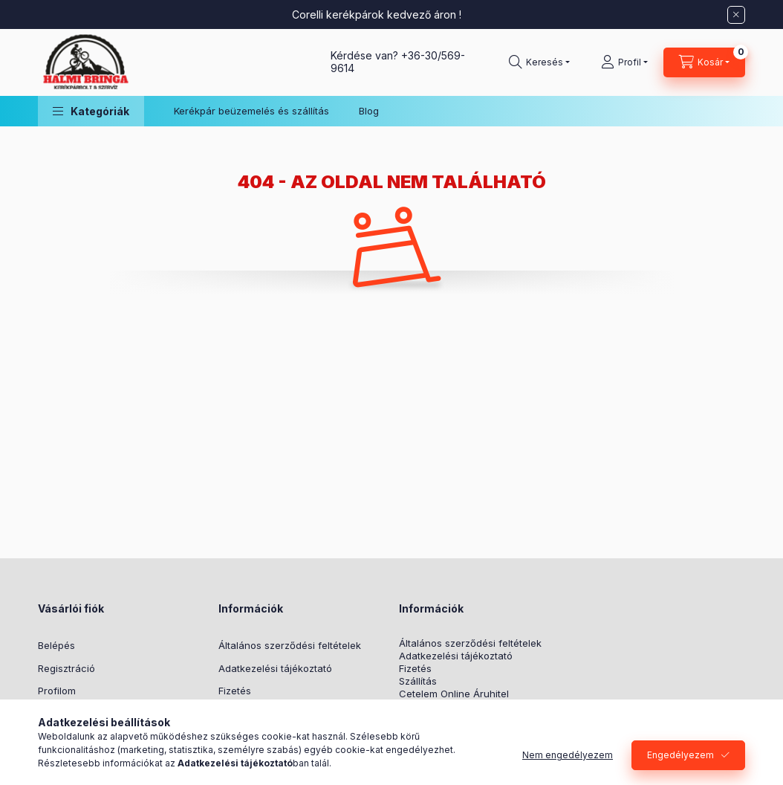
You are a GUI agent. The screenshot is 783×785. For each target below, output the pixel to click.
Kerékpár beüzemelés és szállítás (251, 111)
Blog (369, 111)
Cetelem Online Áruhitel (454, 694)
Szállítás (418, 681)
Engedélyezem (680, 754)
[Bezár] (736, 15)
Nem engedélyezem (567, 754)
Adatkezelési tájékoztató (275, 668)
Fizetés (234, 691)
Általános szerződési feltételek (289, 645)
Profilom (57, 691)
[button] (91, 111)
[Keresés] (539, 62)
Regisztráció (66, 668)
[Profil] (624, 62)
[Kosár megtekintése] (704, 62)
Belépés (56, 645)
